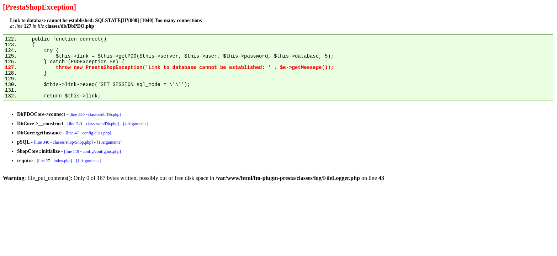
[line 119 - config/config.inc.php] (92, 151)
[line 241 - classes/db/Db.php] (93, 123)
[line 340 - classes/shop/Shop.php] (63, 142)
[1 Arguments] (109, 142)
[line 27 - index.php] (54, 160)
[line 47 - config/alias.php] (88, 132)
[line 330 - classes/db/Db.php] (95, 114)
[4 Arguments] (135, 123)
